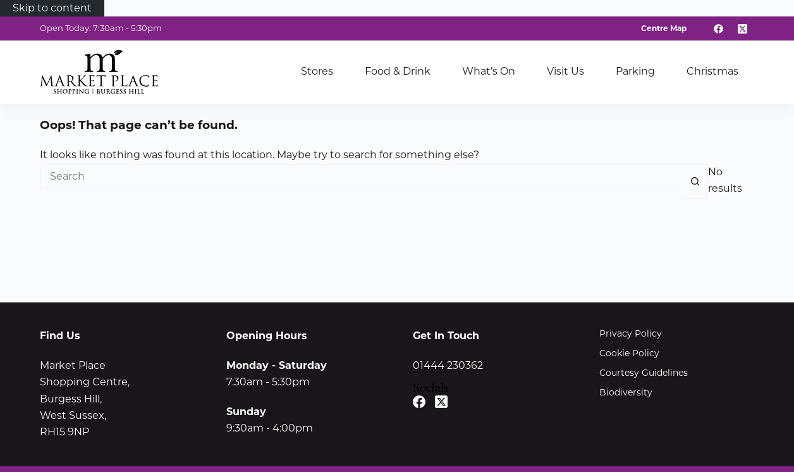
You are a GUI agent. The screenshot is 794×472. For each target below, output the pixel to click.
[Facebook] (719, 28)
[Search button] (695, 181)
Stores (317, 71)
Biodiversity (625, 392)
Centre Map (664, 28)
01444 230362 (448, 365)
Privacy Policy (630, 333)
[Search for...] (361, 176)
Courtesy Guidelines (643, 372)
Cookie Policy (629, 353)
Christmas (712, 71)
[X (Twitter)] (743, 28)
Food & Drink (398, 71)
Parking (635, 71)
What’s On (488, 71)
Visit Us (565, 71)
